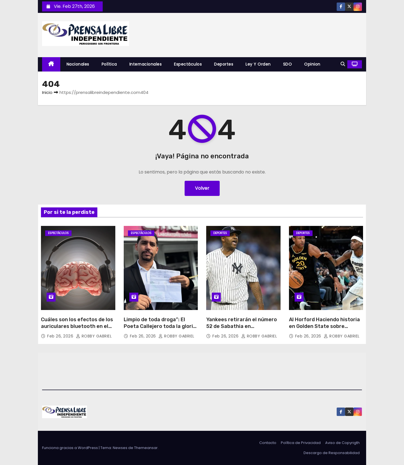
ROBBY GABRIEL (94, 336)
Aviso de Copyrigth (342, 442)
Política (109, 64)
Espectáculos (188, 64)
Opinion (312, 64)
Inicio (47, 92)
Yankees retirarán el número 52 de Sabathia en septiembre (241, 326)
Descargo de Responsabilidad (332, 452)
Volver (202, 188)
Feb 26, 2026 (61, 336)
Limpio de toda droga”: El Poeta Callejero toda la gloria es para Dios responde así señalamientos (160, 329)
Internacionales (145, 64)
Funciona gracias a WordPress (70, 447)
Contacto (267, 442)
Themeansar (146, 447)
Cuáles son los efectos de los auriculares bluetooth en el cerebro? (77, 326)
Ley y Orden (258, 64)
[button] (343, 64)
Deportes (223, 64)
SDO (287, 64)
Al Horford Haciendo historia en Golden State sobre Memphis (324, 326)
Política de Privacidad (301, 442)
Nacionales (77, 64)
